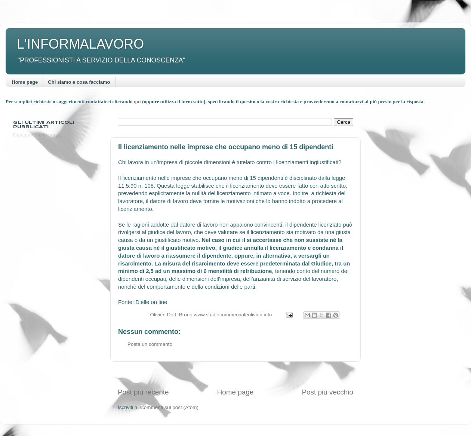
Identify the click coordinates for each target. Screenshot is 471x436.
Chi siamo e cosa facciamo (79, 82)
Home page (25, 82)
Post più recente (143, 392)
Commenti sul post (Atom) (169, 407)
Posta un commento (149, 344)
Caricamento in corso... (39, 135)
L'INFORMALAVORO (80, 44)
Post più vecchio (327, 392)
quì (138, 101)
